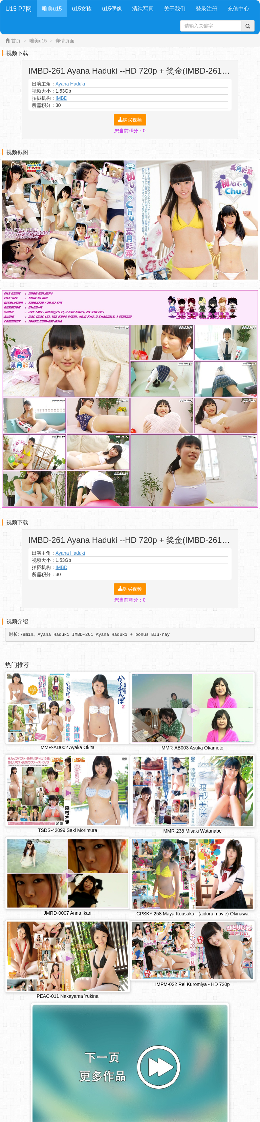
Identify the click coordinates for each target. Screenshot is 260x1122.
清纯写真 (143, 9)
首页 (16, 40)
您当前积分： (130, 130)
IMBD (61, 98)
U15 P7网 (18, 8)
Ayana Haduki (70, 84)
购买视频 (130, 119)
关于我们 (175, 9)
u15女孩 (82, 9)
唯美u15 (52, 9)
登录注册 (206, 9)
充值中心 (238, 9)
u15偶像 (112, 9)
